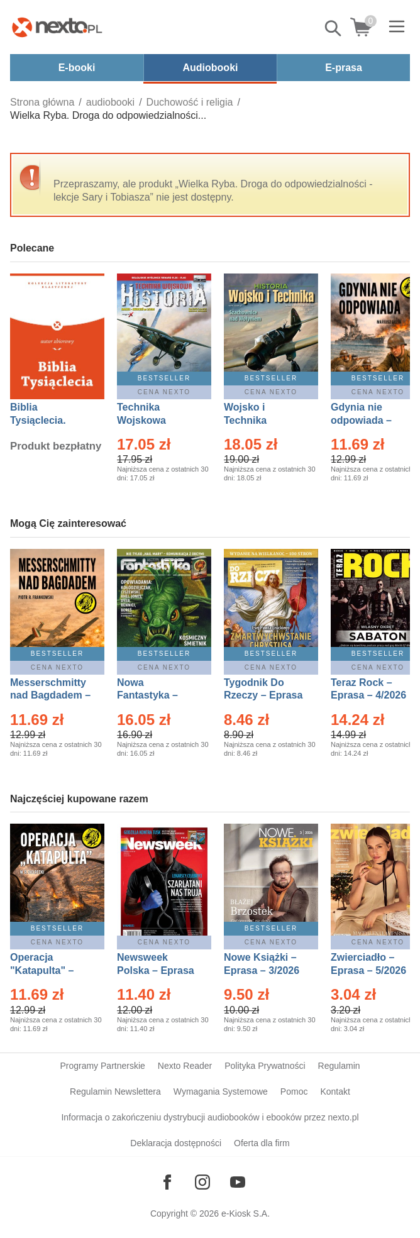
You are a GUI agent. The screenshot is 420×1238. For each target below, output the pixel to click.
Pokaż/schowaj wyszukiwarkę (334, 28)
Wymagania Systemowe (221, 1091)
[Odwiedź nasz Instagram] (202, 1182)
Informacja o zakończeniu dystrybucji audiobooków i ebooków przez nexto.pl (209, 1117)
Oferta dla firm (262, 1143)
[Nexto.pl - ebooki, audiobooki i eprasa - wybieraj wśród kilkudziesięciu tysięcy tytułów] (57, 27)
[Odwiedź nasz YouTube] (238, 1182)
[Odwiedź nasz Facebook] (167, 1182)
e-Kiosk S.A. (245, 1213)
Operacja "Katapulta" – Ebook (42, 970)
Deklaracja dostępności (175, 1143)
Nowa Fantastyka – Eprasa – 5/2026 (154, 695)
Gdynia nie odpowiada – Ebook (361, 420)
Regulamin (339, 1066)
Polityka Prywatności (264, 1066)
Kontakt (335, 1091)
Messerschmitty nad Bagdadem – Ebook (50, 695)
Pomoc (294, 1091)
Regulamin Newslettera (115, 1091)
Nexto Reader (185, 1066)
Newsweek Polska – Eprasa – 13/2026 (155, 970)
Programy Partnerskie (102, 1066)
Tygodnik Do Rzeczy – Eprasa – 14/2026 (263, 695)
